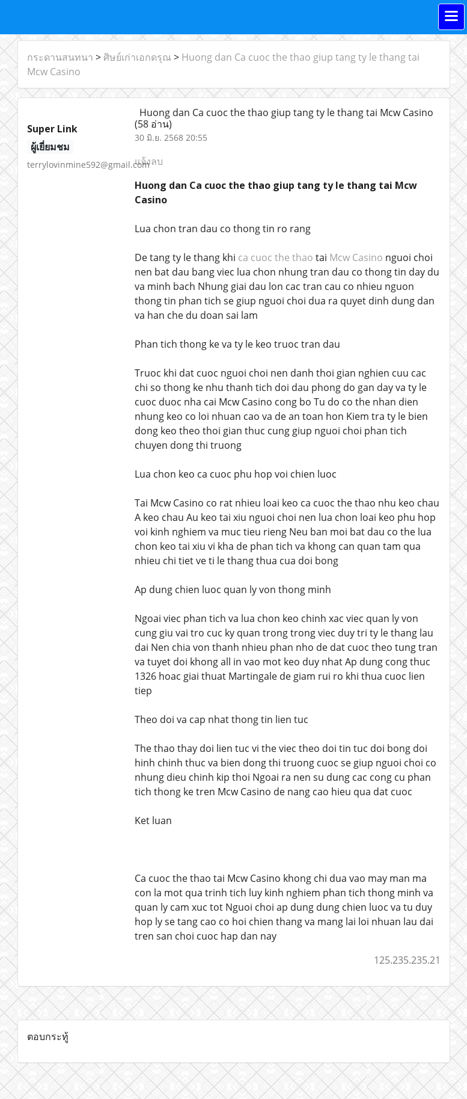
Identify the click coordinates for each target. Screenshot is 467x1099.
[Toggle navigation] (451, 17)
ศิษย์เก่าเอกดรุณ (137, 57)
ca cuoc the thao (275, 257)
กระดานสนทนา (60, 57)
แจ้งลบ (149, 161)
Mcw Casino (356, 257)
